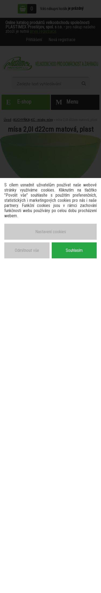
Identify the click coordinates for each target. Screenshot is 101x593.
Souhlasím (74, 250)
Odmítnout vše (27, 250)
